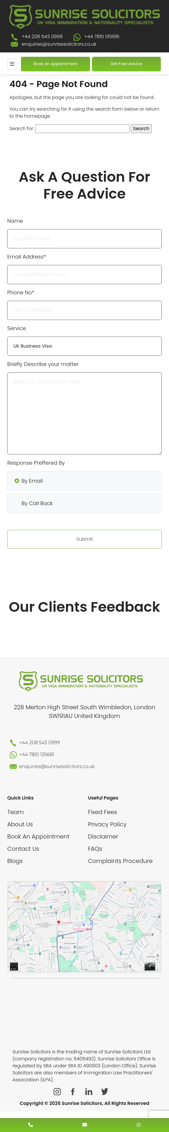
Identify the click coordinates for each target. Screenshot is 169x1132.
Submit (84, 539)
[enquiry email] (84, 1125)
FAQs (95, 849)
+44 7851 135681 (102, 36)
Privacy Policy (107, 824)
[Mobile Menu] (12, 64)
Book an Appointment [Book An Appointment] (55, 64)
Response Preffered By (36, 462)
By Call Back (37, 503)
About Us (20, 824)
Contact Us (23, 849)
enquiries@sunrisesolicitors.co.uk (59, 44)
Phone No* (20, 292)
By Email (32, 480)
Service (16, 328)
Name (15, 220)
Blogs (15, 861)
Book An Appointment (38, 836)
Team (15, 812)
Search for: (22, 128)
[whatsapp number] (139, 1125)
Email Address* (26, 256)
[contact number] (30, 1125)
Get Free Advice (126, 64)
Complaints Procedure (120, 861)
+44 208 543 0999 (42, 36)
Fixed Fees (102, 812)
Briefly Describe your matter (43, 364)
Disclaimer (103, 836)
